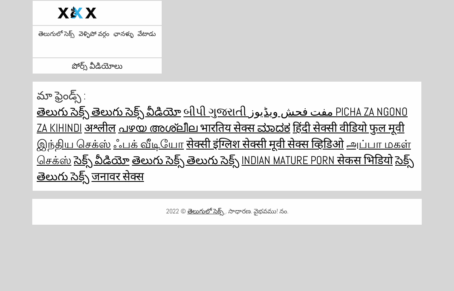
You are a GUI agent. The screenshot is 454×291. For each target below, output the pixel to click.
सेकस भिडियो (365, 160)
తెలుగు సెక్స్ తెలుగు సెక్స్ (185, 160)
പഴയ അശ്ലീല (159, 128)
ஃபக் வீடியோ (148, 144)
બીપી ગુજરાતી (216, 112)
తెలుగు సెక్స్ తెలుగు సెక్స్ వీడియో (109, 112)
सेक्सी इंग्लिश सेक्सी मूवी (236, 144)
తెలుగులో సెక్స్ (56, 34)
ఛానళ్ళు (123, 34)
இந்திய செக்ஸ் (74, 144)
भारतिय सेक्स (228, 128)
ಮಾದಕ (273, 128)
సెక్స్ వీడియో (101, 160)
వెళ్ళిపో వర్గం (94, 34)
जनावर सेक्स (118, 176)
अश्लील (100, 128)
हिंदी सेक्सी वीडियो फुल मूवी (348, 128)
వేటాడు (146, 34)
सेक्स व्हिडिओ (315, 144)
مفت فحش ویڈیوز (292, 112)
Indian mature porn (289, 160)
